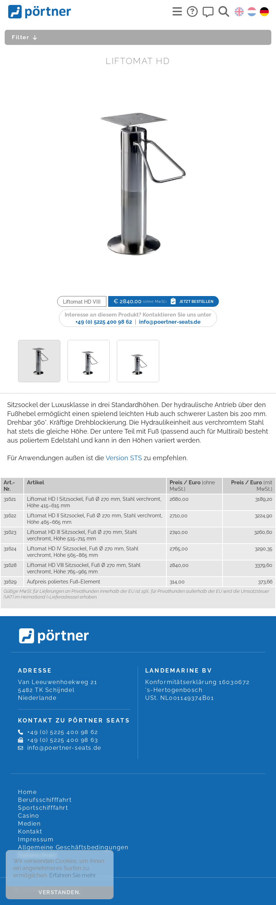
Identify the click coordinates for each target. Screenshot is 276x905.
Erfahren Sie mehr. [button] (72, 875)
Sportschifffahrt (43, 807)
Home (27, 792)
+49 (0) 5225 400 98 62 (103, 322)
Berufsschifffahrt (45, 800)
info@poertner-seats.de (170, 322)
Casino (29, 815)
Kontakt (30, 831)
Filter (26, 37)
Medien (29, 823)
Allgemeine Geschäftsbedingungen (73, 847)
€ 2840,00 (163, 301)
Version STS (124, 458)
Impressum (36, 839)
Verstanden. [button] (59, 892)
